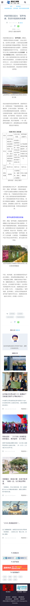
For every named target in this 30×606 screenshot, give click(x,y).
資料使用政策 (8, 599)
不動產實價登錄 (20, 317)
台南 (10, 579)
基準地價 (12, 313)
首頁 (10, 6)
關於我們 (8, 597)
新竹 (15, 576)
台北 (5, 576)
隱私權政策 (21, 597)
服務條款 (14, 597)
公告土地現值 (10, 317)
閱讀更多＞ (24, 409)
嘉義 (5, 579)
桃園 (10, 576)
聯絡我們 (22, 599)
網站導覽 (16, 599)
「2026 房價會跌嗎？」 (11, 523)
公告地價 (20, 313)
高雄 (15, 579)
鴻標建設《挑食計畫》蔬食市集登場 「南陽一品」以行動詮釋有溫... (14, 481)
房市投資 (18, 6)
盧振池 (21, 22)
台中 (20, 576)
